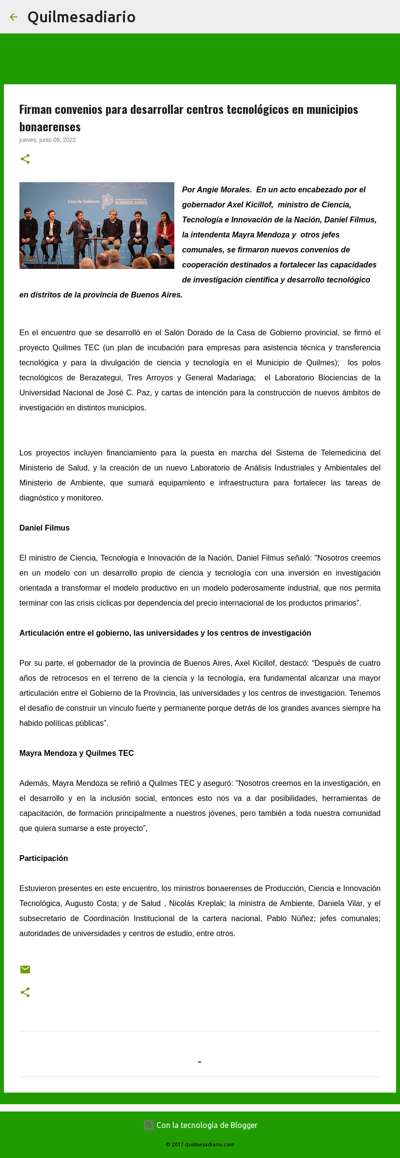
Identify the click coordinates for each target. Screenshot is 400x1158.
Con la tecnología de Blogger (200, 1125)
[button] (25, 160)
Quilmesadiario (81, 16)
